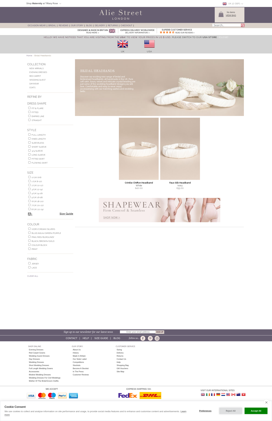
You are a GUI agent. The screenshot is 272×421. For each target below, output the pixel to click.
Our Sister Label (79, 359)
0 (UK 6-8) (36, 177)
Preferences (205, 411)
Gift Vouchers (122, 368)
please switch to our (194, 37)
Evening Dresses (38, 72)
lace (34, 267)
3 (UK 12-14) (37, 189)
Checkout (126, 25)
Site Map (120, 371)
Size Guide (66, 213)
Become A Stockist (81, 368)
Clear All (32, 276)
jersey (35, 263)
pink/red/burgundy (43, 237)
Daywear (34, 84)
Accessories (34, 371)
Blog (89, 25)
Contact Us (121, 359)
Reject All (231, 411)
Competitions (78, 362)
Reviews (63, 25)
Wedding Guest (37, 80)
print (34, 249)
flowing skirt (40, 163)
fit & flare (37, 108)
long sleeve (38, 155)
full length (39, 135)
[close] (266, 402)
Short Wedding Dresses (39, 365)
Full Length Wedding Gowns (41, 368)
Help (86, 338)
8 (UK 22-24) (37, 209)
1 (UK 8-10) (37, 181)
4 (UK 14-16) (37, 193)
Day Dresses (34, 359)
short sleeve (39, 147)
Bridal (52, 25)
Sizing (119, 350)
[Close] (223, 37)
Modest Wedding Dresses (40, 375)
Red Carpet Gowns (37, 353)
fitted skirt (38, 159)
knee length (39, 139)
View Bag (231, 15)
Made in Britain (79, 356)
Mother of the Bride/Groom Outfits (44, 381)
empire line (38, 116)
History (76, 353)
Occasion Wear (37, 25)
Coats (32, 87)
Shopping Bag (123, 365)
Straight (37, 120)
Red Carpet (35, 76)
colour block (39, 245)
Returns (113, 25)
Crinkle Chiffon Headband (139, 182)
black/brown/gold (43, 241)
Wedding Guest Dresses (39, 356)
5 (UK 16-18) (37, 197)
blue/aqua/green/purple (46, 233)
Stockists (76, 365)
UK (122, 51)
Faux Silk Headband (180, 182)
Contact (71, 338)
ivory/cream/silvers (43, 229)
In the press (78, 371)
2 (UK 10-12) (37, 185)
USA (149, 51)
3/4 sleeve (37, 151)
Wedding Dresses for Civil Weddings (45, 378)
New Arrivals (36, 68)
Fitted (35, 112)
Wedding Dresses (36, 362)
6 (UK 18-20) (37, 201)
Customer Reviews (81, 375)
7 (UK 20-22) (38, 205)
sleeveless (38, 143)
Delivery (100, 25)
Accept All (256, 411)
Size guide (101, 338)
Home (29, 55)
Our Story (77, 25)
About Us (77, 350)
